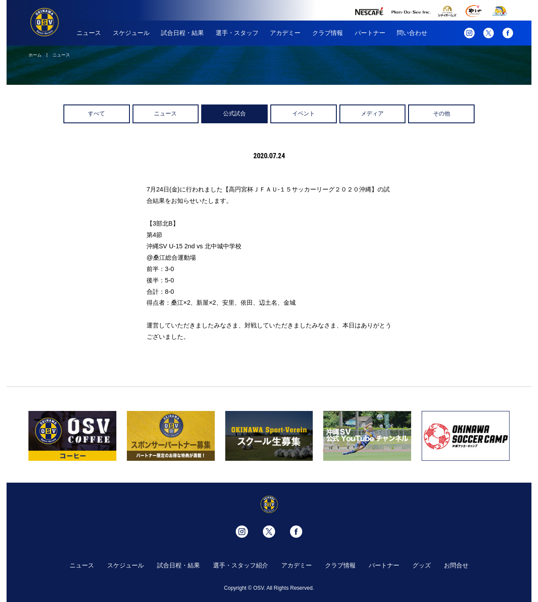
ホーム (35, 54)
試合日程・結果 (182, 32)
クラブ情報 (327, 32)
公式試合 (234, 113)
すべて (96, 113)
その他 (441, 113)
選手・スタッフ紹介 (240, 565)
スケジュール (131, 32)
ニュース (89, 32)
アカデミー (285, 32)
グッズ (421, 565)
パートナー (370, 32)
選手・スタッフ (237, 32)
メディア (372, 113)
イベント (303, 113)
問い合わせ (412, 32)
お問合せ (456, 565)
